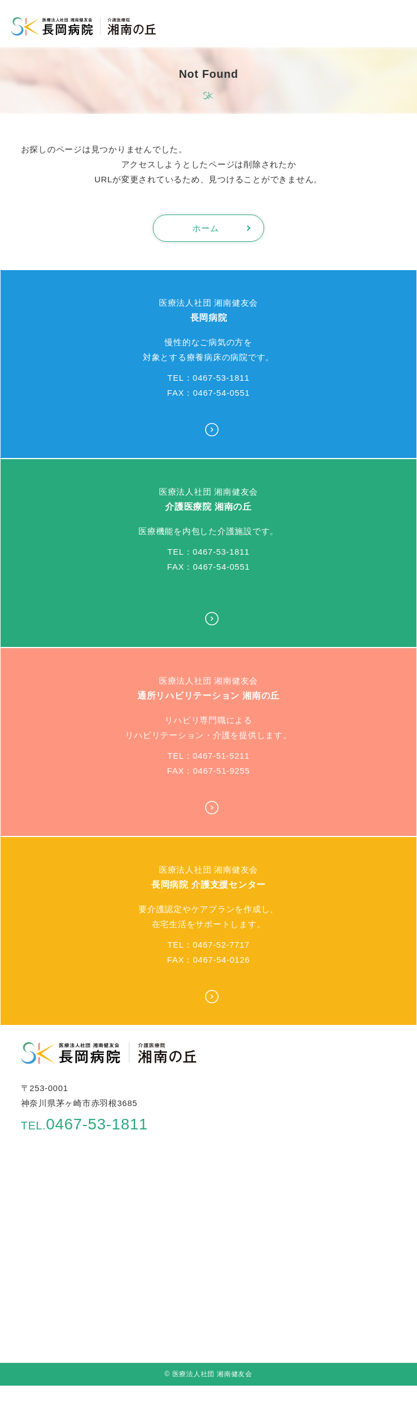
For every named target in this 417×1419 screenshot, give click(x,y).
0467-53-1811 (84, 1124)
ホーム (205, 228)
